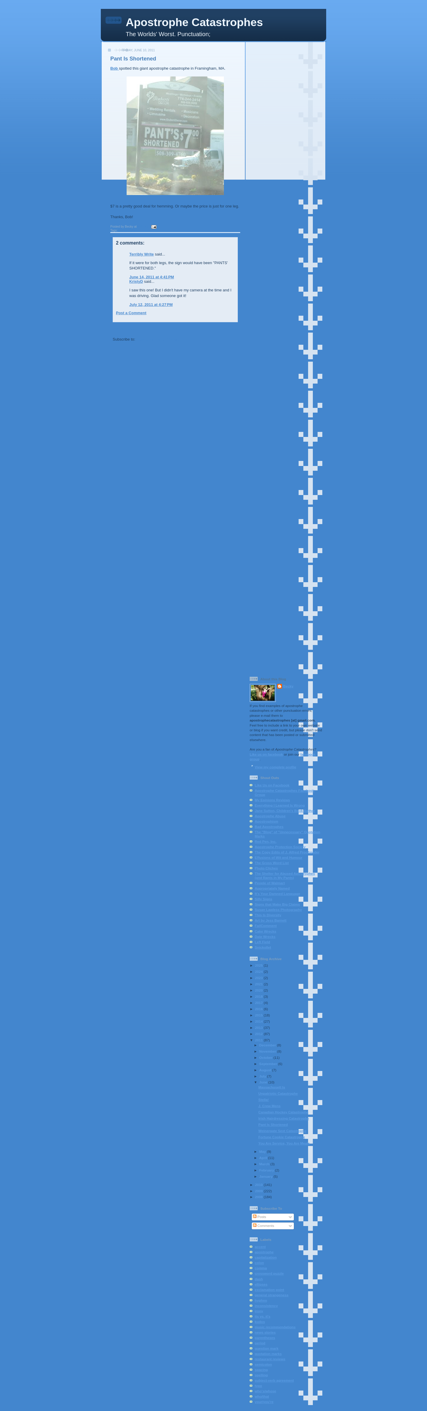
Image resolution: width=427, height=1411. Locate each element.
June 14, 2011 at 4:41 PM (151, 277)
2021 (259, 984)
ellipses (261, 1284)
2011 (259, 1040)
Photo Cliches (266, 868)
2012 (259, 1034)
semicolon (263, 1364)
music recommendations (275, 1327)
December (268, 1045)
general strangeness (272, 1295)
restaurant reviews (270, 1359)
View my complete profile (275, 767)
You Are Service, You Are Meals (284, 1143)
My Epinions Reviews (272, 800)
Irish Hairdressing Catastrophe (283, 1118)
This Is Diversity (268, 915)
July (263, 1076)
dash (259, 1279)
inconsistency (266, 1306)
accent (260, 1247)
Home (176, 328)
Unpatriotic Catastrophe (278, 1093)
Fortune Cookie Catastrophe (281, 1137)
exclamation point (269, 1290)
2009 (259, 1191)
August (265, 1070)
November (268, 1051)
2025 (259, 965)
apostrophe (127, 230)
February (267, 1170)
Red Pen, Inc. (265, 841)
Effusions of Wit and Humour (278, 857)
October (266, 1057)
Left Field (262, 942)
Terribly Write (141, 254)
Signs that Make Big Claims (277, 904)
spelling (261, 1375)
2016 (259, 1009)
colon (259, 1263)
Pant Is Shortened (133, 59)
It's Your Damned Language (277, 894)
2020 (259, 990)
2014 (259, 1021)
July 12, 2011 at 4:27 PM (151, 304)
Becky (288, 686)
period (260, 1343)
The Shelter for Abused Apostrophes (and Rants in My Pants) (285, 876)
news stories (265, 1332)
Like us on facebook (266, 754)
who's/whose (265, 1391)
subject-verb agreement (274, 1380)
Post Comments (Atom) (157, 339)
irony (259, 1311)
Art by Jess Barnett (270, 920)
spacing (261, 1370)
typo (258, 1386)
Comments (263, 1226)
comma (261, 1268)
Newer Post (123, 328)
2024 (259, 971)
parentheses (265, 1338)
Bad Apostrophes (269, 827)
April (263, 1158)
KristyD (136, 281)
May (263, 1151)
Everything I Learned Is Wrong (280, 805)
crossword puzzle (269, 1273)
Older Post (228, 328)
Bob (114, 68)
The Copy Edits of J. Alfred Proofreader (287, 852)
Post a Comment (131, 313)
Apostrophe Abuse (270, 816)
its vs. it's (262, 1316)
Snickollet (263, 947)
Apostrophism (266, 821)
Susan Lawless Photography (278, 910)
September (268, 1064)
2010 (259, 1185)
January (266, 1176)
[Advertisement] (286, 133)
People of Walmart (270, 883)
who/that (262, 1396)
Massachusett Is (271, 1087)
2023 (259, 978)
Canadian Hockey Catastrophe (283, 1112)
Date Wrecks (265, 936)
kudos (260, 1322)
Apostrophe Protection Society (280, 847)
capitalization (266, 1257)
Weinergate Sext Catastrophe (282, 1131)
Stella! (263, 1100)
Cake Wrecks (265, 931)
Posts (259, 1217)
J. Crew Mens (269, 1106)
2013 (259, 1027)
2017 (259, 1003)
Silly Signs (263, 899)
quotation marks (268, 1354)
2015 (259, 1015)
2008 (259, 1197)
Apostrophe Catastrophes (194, 22)
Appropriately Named (272, 888)
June (263, 1082)
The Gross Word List (272, 863)
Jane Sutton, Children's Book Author (285, 811)
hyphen (261, 1300)
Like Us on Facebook (272, 785)
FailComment (266, 926)
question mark (266, 1348)
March (264, 1164)
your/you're (264, 1402)
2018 (259, 996)
